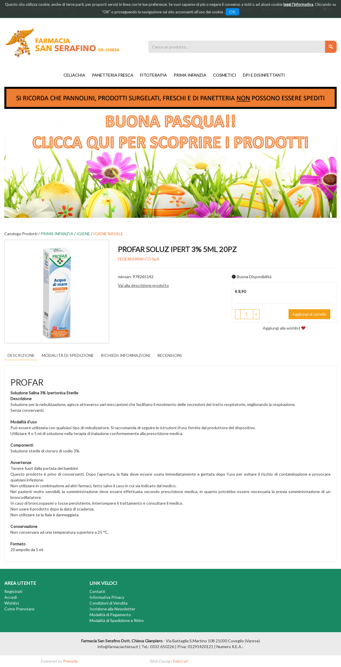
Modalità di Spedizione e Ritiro (117, 620)
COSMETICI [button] (224, 75)
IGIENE (83, 233)
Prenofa (70, 661)
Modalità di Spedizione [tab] (68, 355)
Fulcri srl (180, 661)
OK (232, 11)
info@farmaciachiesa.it (118, 646)
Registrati (13, 591)
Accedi (10, 597)
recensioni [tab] (169, 355)
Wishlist (11, 603)
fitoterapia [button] (153, 75)
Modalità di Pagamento (110, 614)
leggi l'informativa (298, 4)
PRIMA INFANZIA (57, 233)
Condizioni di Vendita (108, 603)
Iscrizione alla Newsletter (112, 608)
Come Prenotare (19, 608)
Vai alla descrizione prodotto (143, 285)
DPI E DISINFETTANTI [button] (264, 75)
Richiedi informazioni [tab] (125, 355)
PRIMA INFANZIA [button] (190, 75)
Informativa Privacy (107, 597)
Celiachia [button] (74, 75)
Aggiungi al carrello (309, 314)
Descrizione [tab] (21, 355)
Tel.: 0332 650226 (157, 646)
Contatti (97, 591)
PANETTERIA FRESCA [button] (112, 75)
